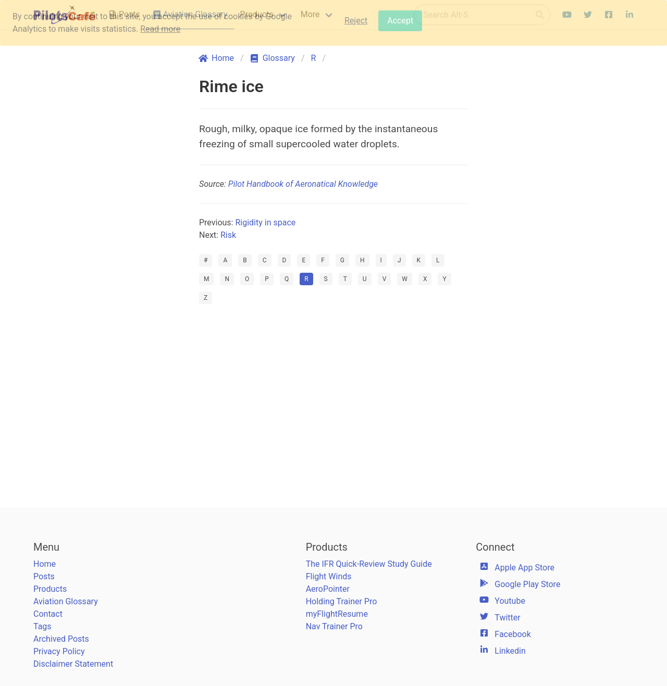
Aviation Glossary (65, 601)
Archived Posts (61, 639)
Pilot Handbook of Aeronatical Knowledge (303, 184)
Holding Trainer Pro (341, 601)
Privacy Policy (59, 651)
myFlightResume (337, 614)
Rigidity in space (265, 222)
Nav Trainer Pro (334, 626)
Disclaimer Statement (73, 664)
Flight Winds (329, 576)
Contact (48, 614)
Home (44, 564)
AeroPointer (328, 589)
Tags (42, 626)
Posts (44, 576)
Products (50, 589)
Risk (228, 235)
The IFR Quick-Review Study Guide (369, 564)
